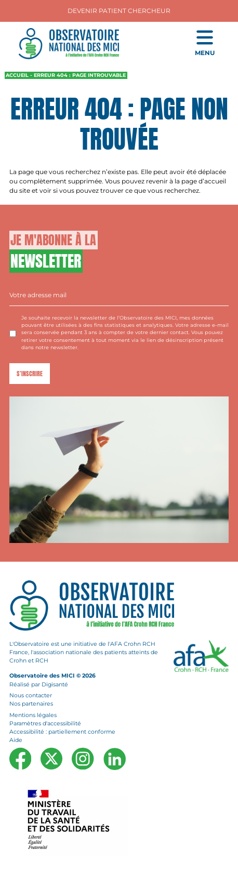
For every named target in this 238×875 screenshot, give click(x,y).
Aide (15, 740)
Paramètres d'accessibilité (45, 723)
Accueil (17, 75)
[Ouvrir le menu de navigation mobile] (205, 43)
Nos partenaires (31, 703)
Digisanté (55, 684)
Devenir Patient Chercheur (119, 11)
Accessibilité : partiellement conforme (62, 731)
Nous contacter (30, 695)
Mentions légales (33, 714)
